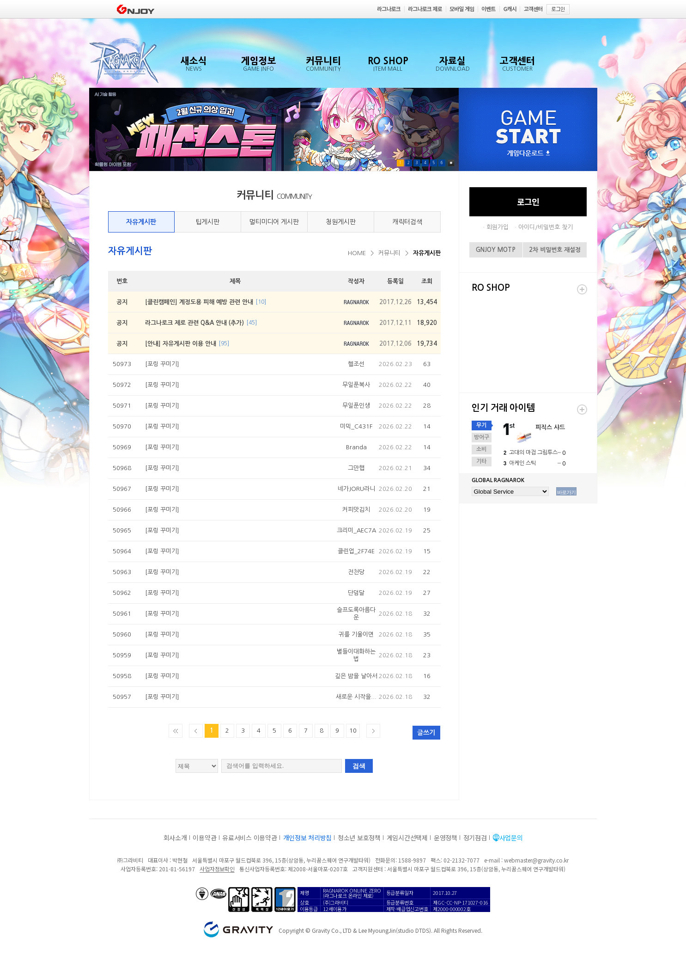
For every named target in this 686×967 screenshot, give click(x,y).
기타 (481, 461)
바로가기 (566, 492)
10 (353, 731)
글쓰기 (426, 732)
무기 (481, 425)
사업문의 (511, 837)
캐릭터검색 (407, 222)
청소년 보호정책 (359, 837)
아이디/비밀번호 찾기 (545, 227)
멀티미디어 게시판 (274, 222)
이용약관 (204, 837)
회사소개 (175, 837)
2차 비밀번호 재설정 (555, 250)
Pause (451, 162)
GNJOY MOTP (496, 250)
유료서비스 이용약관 (249, 837)
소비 (481, 449)
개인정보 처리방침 (307, 837)
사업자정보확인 (217, 869)
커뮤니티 (389, 253)
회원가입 (497, 227)
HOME (357, 253)
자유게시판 (141, 222)
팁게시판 (207, 222)
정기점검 (475, 837)
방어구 (481, 437)
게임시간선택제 (407, 837)
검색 (358, 766)
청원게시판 (341, 222)
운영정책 (445, 837)
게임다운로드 (528, 153)
